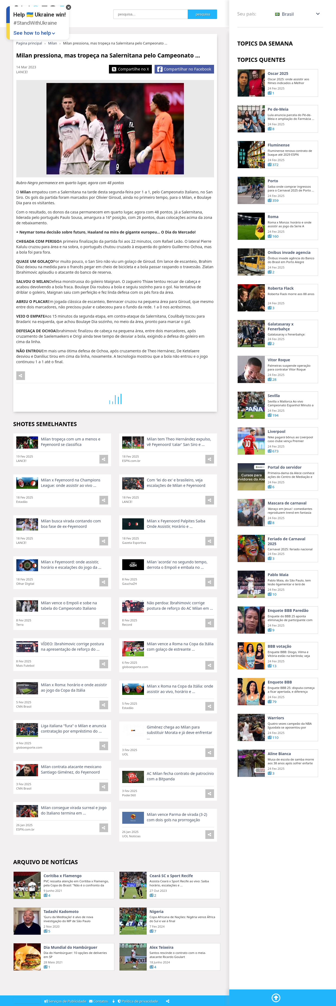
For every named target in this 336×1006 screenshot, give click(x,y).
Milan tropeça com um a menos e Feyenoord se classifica (71, 466)
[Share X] (130, 69)
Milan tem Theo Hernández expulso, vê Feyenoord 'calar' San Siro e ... (179, 466)
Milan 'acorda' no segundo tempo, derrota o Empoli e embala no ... (177, 588)
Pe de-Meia (278, 109)
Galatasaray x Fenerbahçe (281, 352)
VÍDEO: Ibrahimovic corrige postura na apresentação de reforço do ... (72, 670)
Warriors (276, 744)
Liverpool (276, 457)
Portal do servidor (285, 493)
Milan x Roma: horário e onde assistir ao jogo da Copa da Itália (74, 711)
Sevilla (274, 421)
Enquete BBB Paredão (288, 636)
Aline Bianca (279, 779)
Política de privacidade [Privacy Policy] (139, 1001)
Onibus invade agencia (289, 278)
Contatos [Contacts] (99, 1001)
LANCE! (22, 72)
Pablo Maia (278, 600)
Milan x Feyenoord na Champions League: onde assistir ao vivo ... (71, 507)
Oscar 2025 (278, 73)
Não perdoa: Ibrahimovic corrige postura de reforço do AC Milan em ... (180, 629)
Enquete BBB (280, 708)
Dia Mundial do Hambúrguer (71, 971)
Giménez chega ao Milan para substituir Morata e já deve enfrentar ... (179, 757)
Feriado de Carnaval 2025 (287, 567)
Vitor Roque (279, 386)
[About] (113, 1001)
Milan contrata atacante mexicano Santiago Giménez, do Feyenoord (71, 793)
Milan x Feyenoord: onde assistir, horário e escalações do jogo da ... (71, 588)
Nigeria (157, 935)
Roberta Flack (281, 314)
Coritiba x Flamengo (63, 900)
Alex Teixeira (162, 971)
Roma (273, 242)
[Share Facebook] (184, 69)
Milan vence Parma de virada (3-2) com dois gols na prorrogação (177, 841)
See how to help (32, 33)
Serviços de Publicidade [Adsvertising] (65, 1001)
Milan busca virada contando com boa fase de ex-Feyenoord (71, 547)
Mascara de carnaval (287, 529)
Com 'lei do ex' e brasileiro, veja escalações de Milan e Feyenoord (176, 507)
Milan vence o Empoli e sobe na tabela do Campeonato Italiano (69, 629)
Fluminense (279, 145)
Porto (273, 207)
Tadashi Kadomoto (61, 935)
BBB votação (279, 672)
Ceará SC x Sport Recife (171, 900)
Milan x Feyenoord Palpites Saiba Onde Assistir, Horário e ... (176, 547)
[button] (298, 13)
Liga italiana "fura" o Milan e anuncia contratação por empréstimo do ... (73, 752)
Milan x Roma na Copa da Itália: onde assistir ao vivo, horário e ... (180, 713)
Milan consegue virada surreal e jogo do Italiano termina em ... (74, 834)
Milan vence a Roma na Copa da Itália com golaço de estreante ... (180, 670)
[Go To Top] (276, 998)
